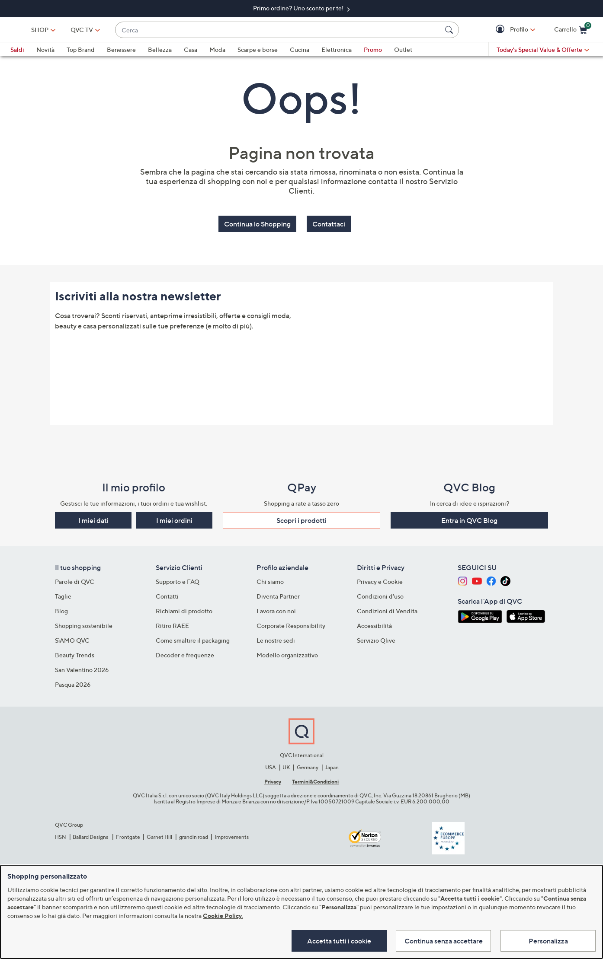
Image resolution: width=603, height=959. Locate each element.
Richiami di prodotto (184, 612)
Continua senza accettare (441, 940)
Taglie (63, 598)
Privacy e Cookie (380, 583)
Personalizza (548, 940)
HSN (60, 838)
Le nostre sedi (276, 642)
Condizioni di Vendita (387, 612)
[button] (501, 32)
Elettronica (336, 53)
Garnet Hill (159, 838)
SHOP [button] (97, 31)
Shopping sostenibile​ (83, 627)
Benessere (121, 53)
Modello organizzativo (287, 656)
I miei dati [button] (93, 522)
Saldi (17, 53)
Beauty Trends (74, 656)
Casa (190, 53)
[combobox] (307, 32)
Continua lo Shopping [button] (257, 227)
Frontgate (128, 838)
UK (286, 768)
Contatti (167, 598)
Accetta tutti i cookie (334, 940)
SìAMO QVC (72, 642)
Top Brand (81, 53)
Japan (332, 768)
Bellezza (160, 53)
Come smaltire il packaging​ (193, 642)
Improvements (232, 838)
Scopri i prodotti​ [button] (301, 522)
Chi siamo (270, 583)
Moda (217, 53)
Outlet (403, 53)
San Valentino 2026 (82, 671)
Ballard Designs (91, 838)
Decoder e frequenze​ (185, 656)
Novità (45, 53)
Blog (61, 612)
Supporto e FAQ (177, 583)
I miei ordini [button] (174, 522)
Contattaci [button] (328, 227)
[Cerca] (450, 31)
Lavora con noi (276, 612)
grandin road (193, 838)
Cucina (299, 53)
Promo (373, 53)
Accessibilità (374, 627)
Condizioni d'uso (380, 598)
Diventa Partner (278, 598)
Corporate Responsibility (291, 627)
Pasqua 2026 (73, 686)
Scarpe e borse (257, 53)
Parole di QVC (74, 583)
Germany (307, 768)
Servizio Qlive (376, 642)
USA (270, 768)
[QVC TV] (139, 31)
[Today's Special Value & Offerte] (542, 53)
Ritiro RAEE (172, 627)
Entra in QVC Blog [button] (469, 522)
